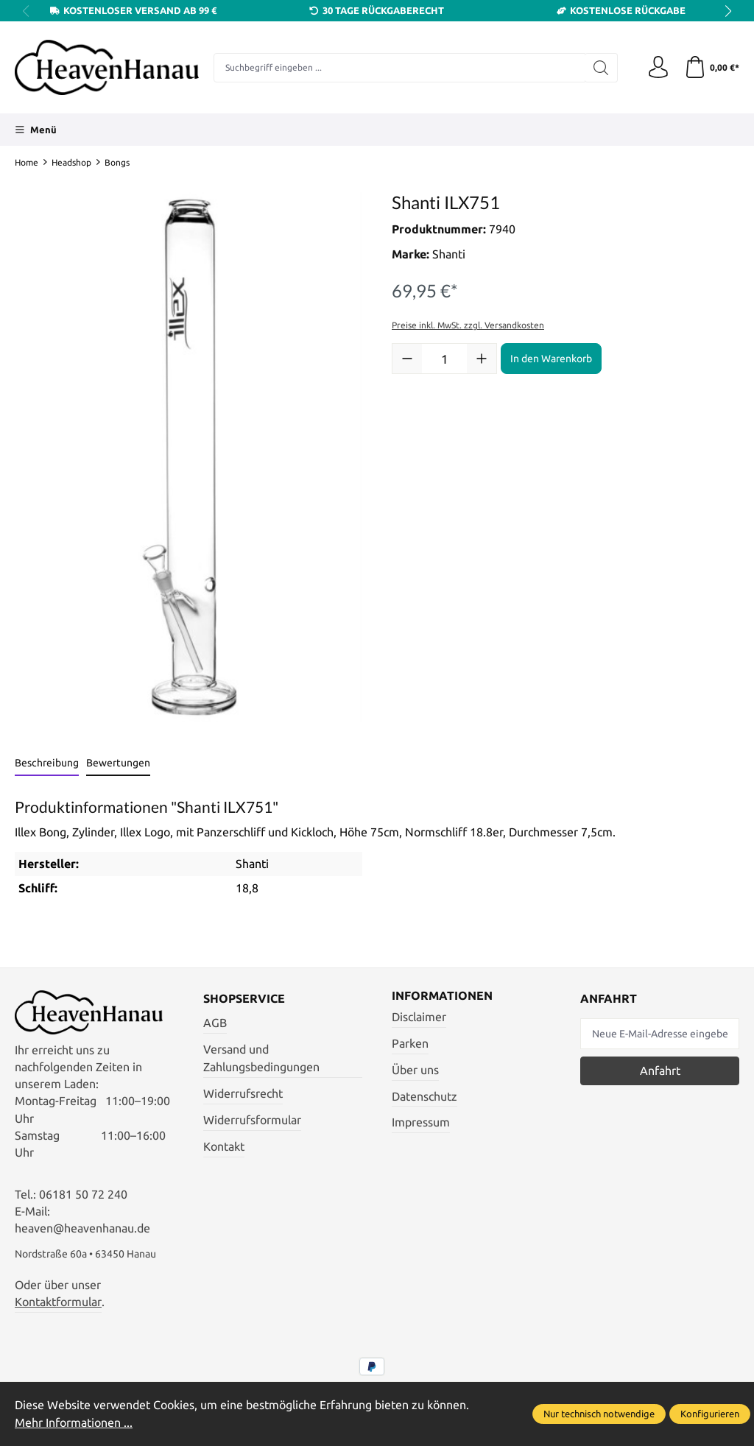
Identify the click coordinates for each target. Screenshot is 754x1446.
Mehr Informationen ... (74, 1423)
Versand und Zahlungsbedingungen (261, 1058)
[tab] (47, 764)
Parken (410, 1043)
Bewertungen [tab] (118, 763)
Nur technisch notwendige (599, 1413)
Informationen (442, 996)
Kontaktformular (58, 1302)
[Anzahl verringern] (407, 358)
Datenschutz (424, 1096)
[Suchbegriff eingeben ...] (399, 67)
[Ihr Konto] (658, 68)
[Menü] (36, 129)
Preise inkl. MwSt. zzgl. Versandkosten (468, 325)
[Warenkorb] (711, 68)
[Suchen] (601, 67)
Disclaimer (419, 1017)
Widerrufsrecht (243, 1093)
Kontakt (223, 1146)
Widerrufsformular (252, 1120)
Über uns (415, 1070)
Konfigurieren (709, 1413)
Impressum (421, 1122)
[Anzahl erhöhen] (481, 358)
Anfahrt (660, 1071)
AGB (215, 1023)
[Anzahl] (444, 358)
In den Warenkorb (551, 358)
